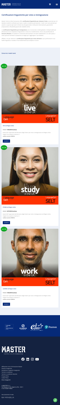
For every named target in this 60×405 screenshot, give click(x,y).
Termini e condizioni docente (9, 374)
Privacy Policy (5, 376)
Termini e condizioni (7, 372)
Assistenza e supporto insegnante (11, 370)
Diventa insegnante (7, 368)
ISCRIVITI (6, 141)
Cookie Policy (5, 378)
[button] (56, 4)
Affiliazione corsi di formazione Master (12, 366)
